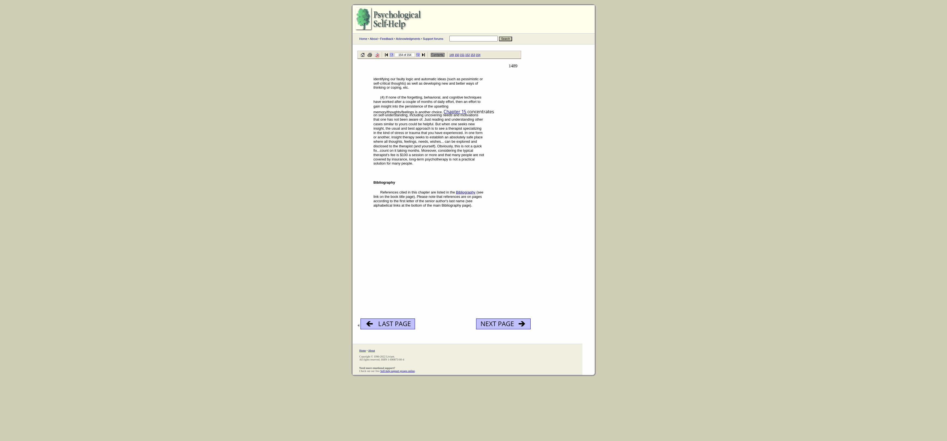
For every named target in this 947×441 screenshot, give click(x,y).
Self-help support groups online (397, 371)
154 (478, 54)
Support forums (433, 38)
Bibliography (466, 192)
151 (462, 54)
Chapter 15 (455, 112)
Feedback (386, 38)
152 (467, 54)
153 (473, 54)
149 (451, 54)
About (374, 38)
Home (363, 38)
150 (457, 54)
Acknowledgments (408, 38)
